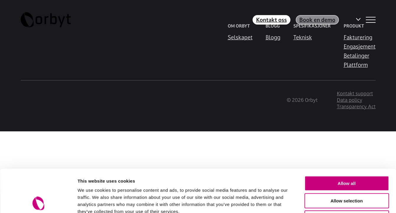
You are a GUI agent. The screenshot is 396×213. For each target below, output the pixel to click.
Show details (310, 201)
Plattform (356, 64)
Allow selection (346, 158)
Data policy (349, 100)
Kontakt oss (271, 19)
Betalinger (356, 55)
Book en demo (317, 19)
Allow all (347, 140)
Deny (346, 175)
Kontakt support (355, 93)
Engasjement (360, 46)
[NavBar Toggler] (371, 20)
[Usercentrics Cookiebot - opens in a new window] (38, 201)
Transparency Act (356, 106)
